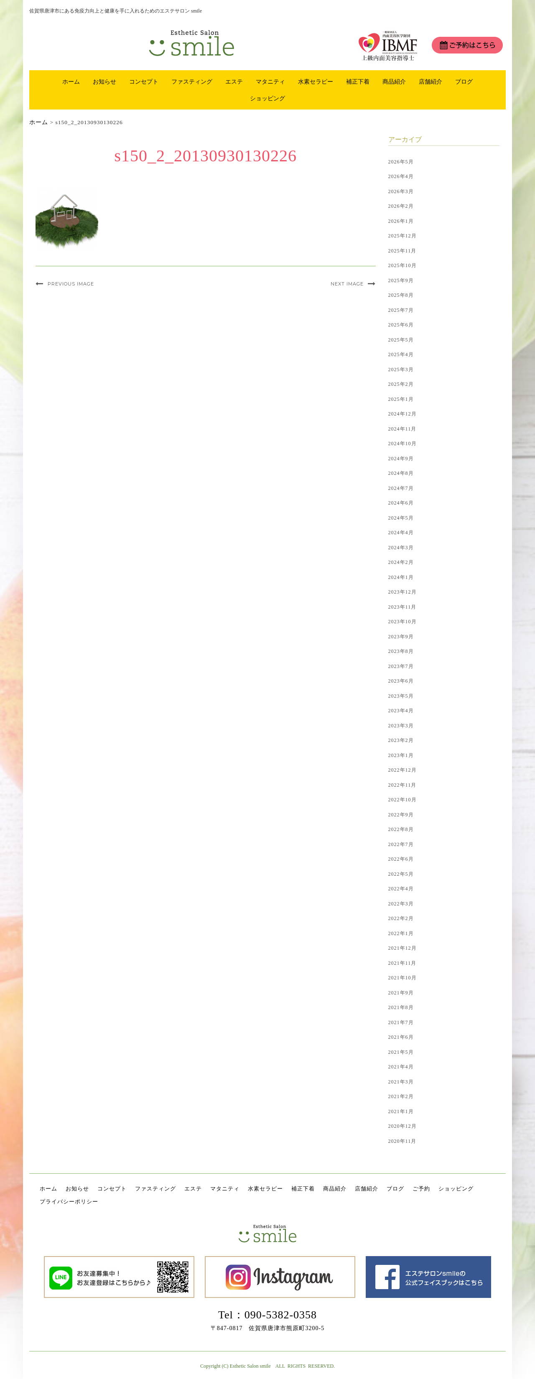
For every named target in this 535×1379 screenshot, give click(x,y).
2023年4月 (401, 711)
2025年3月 (401, 369)
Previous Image (71, 284)
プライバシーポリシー (69, 1201)
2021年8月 (401, 1007)
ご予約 (421, 1188)
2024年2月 (401, 562)
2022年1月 (401, 933)
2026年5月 (401, 162)
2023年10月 (402, 622)
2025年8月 (401, 295)
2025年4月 (401, 354)
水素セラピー (315, 81)
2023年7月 (401, 666)
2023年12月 (402, 592)
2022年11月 (402, 785)
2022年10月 (402, 800)
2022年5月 (401, 874)
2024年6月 (401, 503)
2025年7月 (401, 310)
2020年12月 (402, 1126)
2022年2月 (401, 918)
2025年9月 (401, 280)
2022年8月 (401, 829)
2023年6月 (401, 681)
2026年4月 (401, 176)
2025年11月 (402, 251)
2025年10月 (402, 265)
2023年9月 (401, 637)
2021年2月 (401, 1096)
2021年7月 (401, 1022)
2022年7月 (401, 844)
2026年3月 (401, 191)
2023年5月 (401, 696)
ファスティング (191, 81)
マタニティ (270, 81)
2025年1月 (401, 399)
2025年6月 (401, 325)
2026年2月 (401, 206)
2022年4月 (401, 889)
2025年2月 (401, 384)
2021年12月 (402, 948)
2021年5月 (401, 1052)
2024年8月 (401, 473)
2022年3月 (401, 904)
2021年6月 (401, 1037)
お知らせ (104, 81)
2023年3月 (401, 726)
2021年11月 (402, 963)
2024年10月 (402, 443)
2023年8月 (401, 651)
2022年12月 (402, 770)
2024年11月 (402, 429)
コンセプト (143, 81)
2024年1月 (401, 577)
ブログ (464, 81)
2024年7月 (401, 488)
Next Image (347, 284)
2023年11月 (402, 607)
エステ (234, 81)
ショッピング (267, 98)
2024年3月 (401, 548)
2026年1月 (401, 221)
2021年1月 (401, 1111)
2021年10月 (402, 978)
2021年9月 (401, 993)
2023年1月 (401, 755)
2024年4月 (401, 532)
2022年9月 (401, 815)
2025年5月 (401, 340)
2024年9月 (401, 458)
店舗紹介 (430, 81)
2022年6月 (401, 859)
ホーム (71, 81)
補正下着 (357, 81)
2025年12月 (402, 236)
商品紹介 (394, 81)
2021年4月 (401, 1067)
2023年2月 (401, 740)
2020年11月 (402, 1141)
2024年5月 (401, 518)
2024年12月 (402, 414)
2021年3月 (401, 1082)
